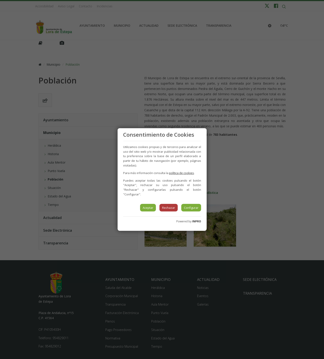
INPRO (196, 221)
